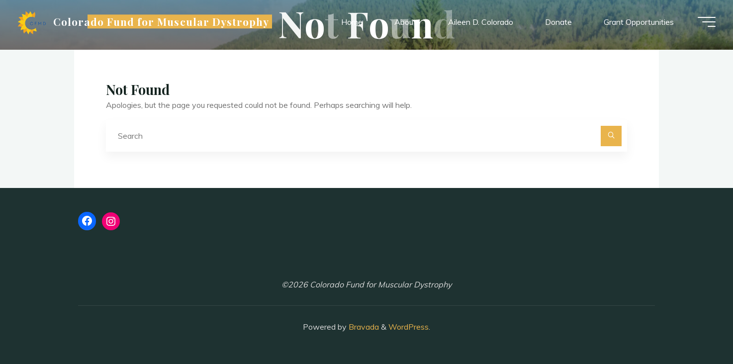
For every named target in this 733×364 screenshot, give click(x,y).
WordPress (408, 327)
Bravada (363, 327)
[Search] (611, 136)
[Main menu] (704, 22)
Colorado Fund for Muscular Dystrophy (164, 22)
